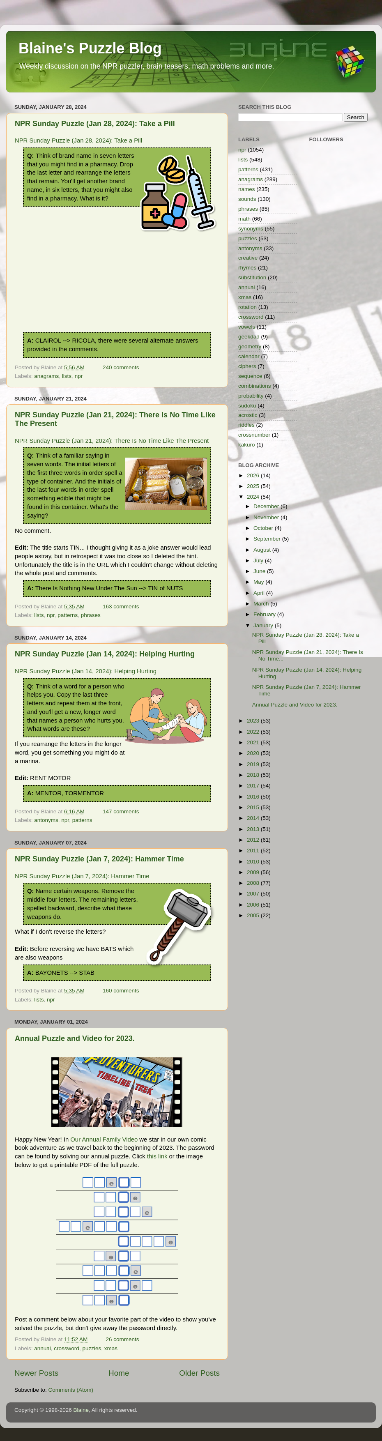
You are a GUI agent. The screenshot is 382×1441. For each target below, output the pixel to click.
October (264, 528)
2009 (254, 872)
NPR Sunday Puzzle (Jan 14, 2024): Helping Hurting (105, 654)
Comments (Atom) (71, 1390)
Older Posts (199, 1373)
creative (248, 258)
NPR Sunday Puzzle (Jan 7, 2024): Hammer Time (99, 859)
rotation (247, 307)
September (267, 539)
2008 (254, 883)
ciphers (247, 366)
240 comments (121, 367)
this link (157, 1156)
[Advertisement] (117, 299)
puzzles (91, 1348)
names (246, 189)
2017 (254, 786)
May (259, 582)
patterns (68, 615)
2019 (254, 764)
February (265, 614)
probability (251, 396)
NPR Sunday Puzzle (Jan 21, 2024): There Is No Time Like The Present (112, 440)
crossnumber (254, 435)
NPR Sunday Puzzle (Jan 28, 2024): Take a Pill (95, 124)
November (267, 517)
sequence (250, 376)
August (262, 550)
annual (42, 1348)
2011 (254, 850)
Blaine (81, 1410)
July (259, 560)
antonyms (46, 820)
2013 (254, 829)
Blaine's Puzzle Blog (90, 48)
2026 (254, 475)
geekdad (249, 337)
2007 (254, 894)
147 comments (121, 811)
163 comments (121, 606)
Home (118, 1373)
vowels (246, 327)
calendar (249, 356)
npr (79, 376)
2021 (254, 742)
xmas (110, 1348)
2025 (254, 486)
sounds (247, 199)
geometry (249, 346)
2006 (254, 905)
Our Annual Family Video (104, 1139)
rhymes (247, 268)
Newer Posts (36, 1373)
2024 (254, 497)
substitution (252, 277)
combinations (254, 386)
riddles (246, 425)
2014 (254, 818)
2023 (254, 721)
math (244, 219)
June (260, 571)
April (259, 593)
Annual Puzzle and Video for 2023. (75, 1038)
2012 (254, 840)
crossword (66, 1348)
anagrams (46, 376)
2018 (254, 775)
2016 (254, 797)
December (267, 506)
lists (66, 376)
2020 (254, 753)
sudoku (247, 406)
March (261, 604)
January (264, 625)
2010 (254, 862)
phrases (91, 615)
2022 (254, 732)
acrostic (248, 415)
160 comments (121, 991)
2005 (254, 915)
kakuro (246, 445)
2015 (254, 807)
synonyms (250, 229)
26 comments (122, 1339)
